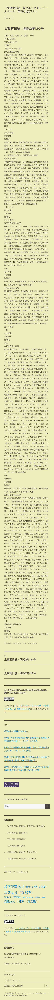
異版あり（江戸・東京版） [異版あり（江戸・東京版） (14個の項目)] (21, 901)
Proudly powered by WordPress (15, 996)
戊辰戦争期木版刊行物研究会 (16, 731)
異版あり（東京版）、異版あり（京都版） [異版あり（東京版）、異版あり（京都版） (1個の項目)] (35, 897)
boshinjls (7, 643)
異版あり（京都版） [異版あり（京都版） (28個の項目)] (19, 892)
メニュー (8, 18)
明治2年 (34, 643)
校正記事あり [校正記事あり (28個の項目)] (14, 886)
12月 (24, 643)
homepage (9, 974)
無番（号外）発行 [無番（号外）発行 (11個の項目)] (36, 887)
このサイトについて (12, 980)
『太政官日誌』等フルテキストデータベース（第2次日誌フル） (25, 9)
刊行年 (29, 643)
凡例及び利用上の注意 (13, 986)
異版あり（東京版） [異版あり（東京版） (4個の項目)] (13, 897)
